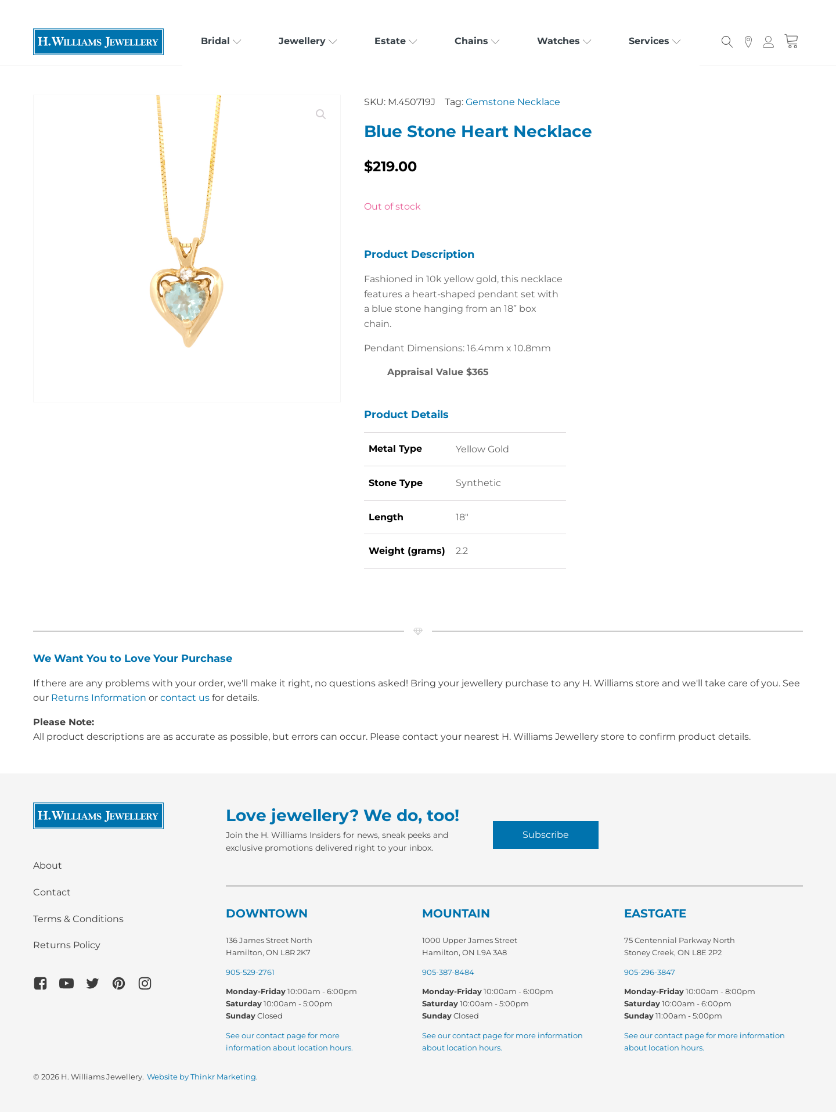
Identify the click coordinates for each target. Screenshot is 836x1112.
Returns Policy (66, 945)
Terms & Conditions (78, 918)
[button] (321, 114)
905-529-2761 (250, 972)
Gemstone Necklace (513, 101)
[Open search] (727, 41)
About (47, 865)
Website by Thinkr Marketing (201, 1076)
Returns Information (98, 697)
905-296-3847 (649, 972)
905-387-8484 (448, 972)
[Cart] (791, 41)
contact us (185, 697)
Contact (52, 892)
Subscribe (545, 834)
